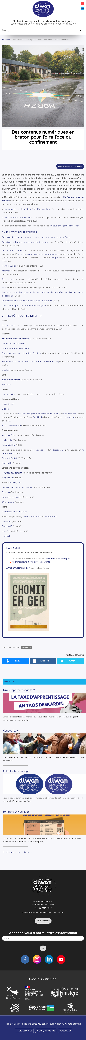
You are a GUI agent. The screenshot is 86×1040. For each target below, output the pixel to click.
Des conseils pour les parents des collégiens (24, 305)
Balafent (6, 370)
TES (9, 420)
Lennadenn (69, 417)
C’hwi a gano (8, 502)
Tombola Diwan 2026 (16, 811)
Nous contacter (43, 921)
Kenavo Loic (11, 730)
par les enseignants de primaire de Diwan (38, 413)
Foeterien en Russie (11, 497)
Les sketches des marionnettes (17, 487)
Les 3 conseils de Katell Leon (18, 217)
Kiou (4, 287)
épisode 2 (58, 450)
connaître (50, 558)
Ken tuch (6, 536)
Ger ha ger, (8, 279)
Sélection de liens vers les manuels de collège (25, 242)
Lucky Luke (7, 440)
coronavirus (26, 647)
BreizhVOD (7, 463)
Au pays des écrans (12, 472)
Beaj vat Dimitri (9, 458)
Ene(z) (5, 531)
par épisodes (50, 516)
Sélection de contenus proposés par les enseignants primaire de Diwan (36, 237)
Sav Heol (37, 417)
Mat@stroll (7, 270)
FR (83, 3)
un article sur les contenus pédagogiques (38, 254)
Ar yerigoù (7, 435)
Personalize (65, 1031)
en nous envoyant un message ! (64, 225)
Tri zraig (6, 492)
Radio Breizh (8, 404)
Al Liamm (6, 384)
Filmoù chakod (9, 325)
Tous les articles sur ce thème (17, 852)
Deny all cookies (46, 1031)
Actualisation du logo (16, 771)
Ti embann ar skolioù (13, 250)
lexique (55, 257)
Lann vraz (6, 521)
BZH (82, 8)
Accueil (7, 39)
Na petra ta (7, 477)
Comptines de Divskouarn (14, 343)
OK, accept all (24, 1031)
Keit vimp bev (69, 413)
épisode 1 (40, 450)
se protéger (64, 558)
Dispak (5, 409)
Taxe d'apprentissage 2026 (19, 690)
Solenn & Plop (8, 445)
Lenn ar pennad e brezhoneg (70, 166)
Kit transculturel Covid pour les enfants (31, 562)
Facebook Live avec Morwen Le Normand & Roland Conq (30, 361)
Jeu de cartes (8, 394)
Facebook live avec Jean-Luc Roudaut (21, 353)
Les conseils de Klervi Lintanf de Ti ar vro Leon (27, 209)
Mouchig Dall (15, 482)
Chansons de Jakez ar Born (15, 348)
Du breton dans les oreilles (15, 338)
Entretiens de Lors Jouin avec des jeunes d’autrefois (27, 300)
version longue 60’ (32, 516)
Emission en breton (11, 425)
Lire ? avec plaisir (11, 379)
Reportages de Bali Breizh (14, 511)
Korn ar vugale (9, 266)
